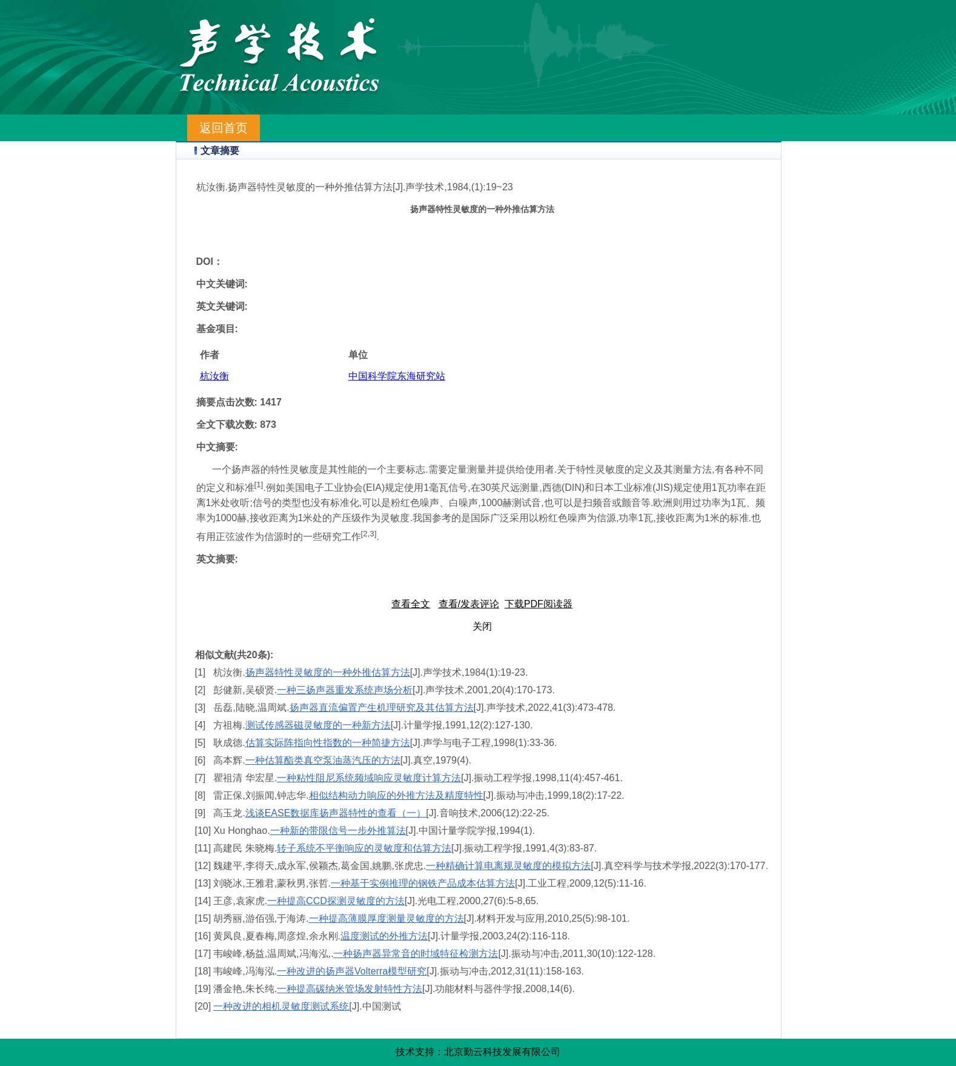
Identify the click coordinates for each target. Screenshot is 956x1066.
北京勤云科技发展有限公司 (502, 1052)
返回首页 (223, 128)
